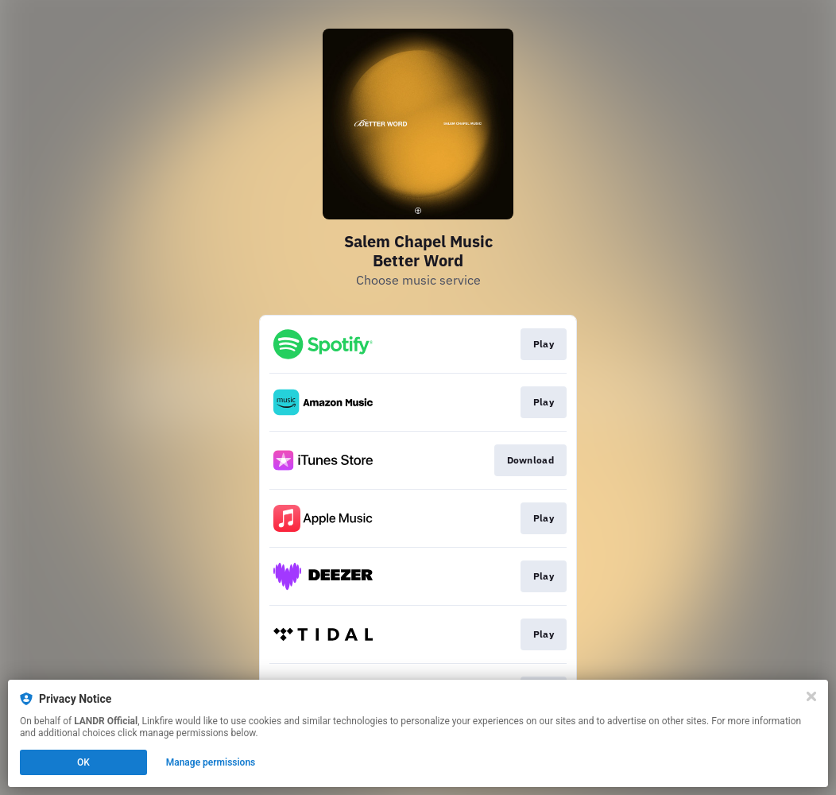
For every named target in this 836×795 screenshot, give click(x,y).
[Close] (811, 696)
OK (83, 762)
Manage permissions (211, 762)
